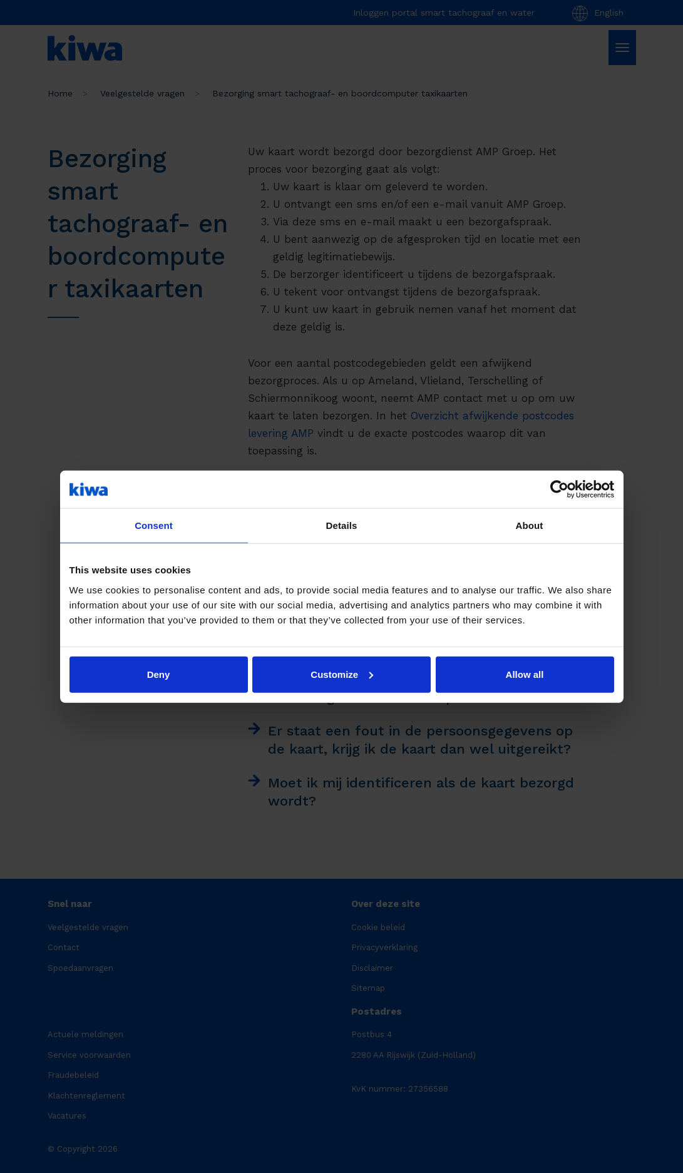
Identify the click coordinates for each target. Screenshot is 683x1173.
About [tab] (529, 525)
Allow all (525, 673)
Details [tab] (341, 525)
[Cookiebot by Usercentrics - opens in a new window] (559, 489)
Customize (342, 673)
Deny (158, 673)
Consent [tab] (154, 525)
